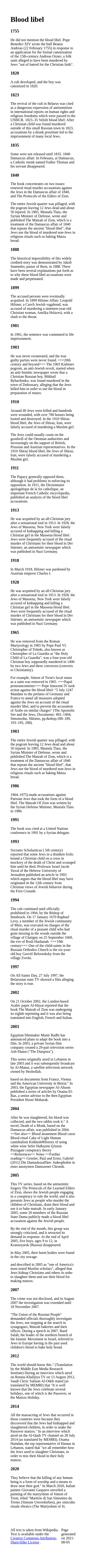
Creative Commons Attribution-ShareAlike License (33, 1540)
